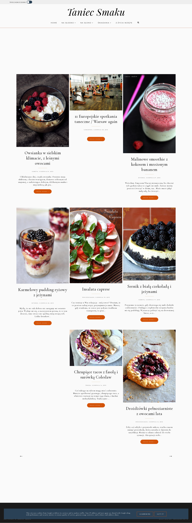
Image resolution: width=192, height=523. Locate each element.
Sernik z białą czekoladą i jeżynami (149, 289)
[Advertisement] (96, 49)
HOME (54, 23)
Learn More (145, 514)
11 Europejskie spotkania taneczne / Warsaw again (96, 119)
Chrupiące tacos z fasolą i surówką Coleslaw (96, 374)
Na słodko (69, 23)
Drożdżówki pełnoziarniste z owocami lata (149, 411)
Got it (160, 514)
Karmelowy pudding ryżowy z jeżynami (42, 292)
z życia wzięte (124, 23)
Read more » (43, 191)
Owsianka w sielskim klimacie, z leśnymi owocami (43, 158)
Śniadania (104, 23)
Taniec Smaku (96, 11)
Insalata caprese (96, 289)
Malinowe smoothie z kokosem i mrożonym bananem (149, 164)
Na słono (86, 23)
